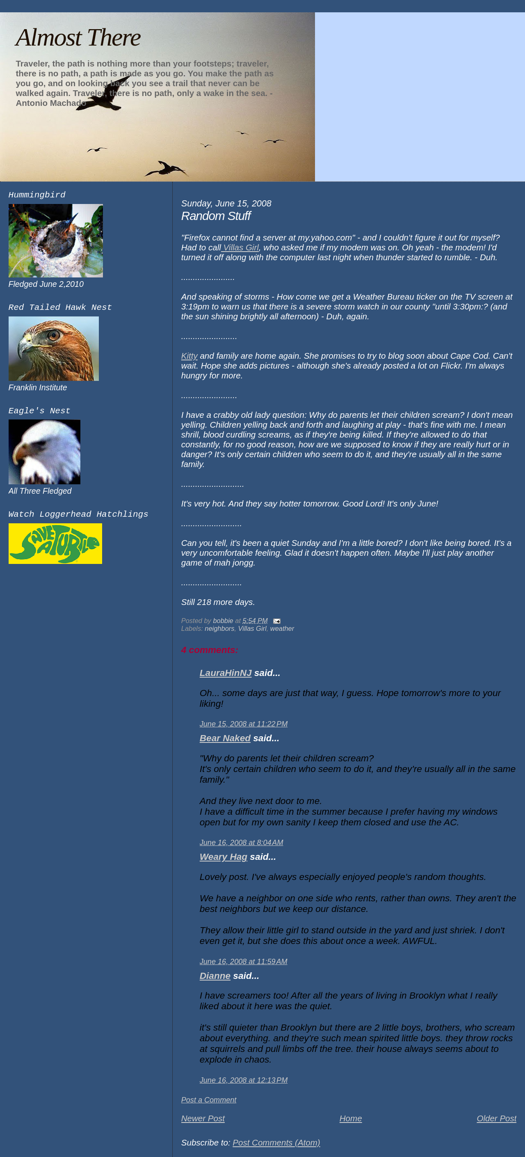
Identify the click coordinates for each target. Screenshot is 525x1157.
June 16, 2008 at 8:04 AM (241, 843)
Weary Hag (223, 857)
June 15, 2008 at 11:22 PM (244, 724)
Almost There (78, 37)
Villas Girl (240, 247)
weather (282, 628)
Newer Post (203, 1118)
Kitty (189, 355)
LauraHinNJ (226, 673)
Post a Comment (209, 1100)
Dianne (215, 976)
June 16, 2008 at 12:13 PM (244, 1080)
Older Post (496, 1118)
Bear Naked (225, 738)
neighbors (219, 628)
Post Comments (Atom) (276, 1142)
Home (351, 1118)
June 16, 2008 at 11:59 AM (244, 962)
